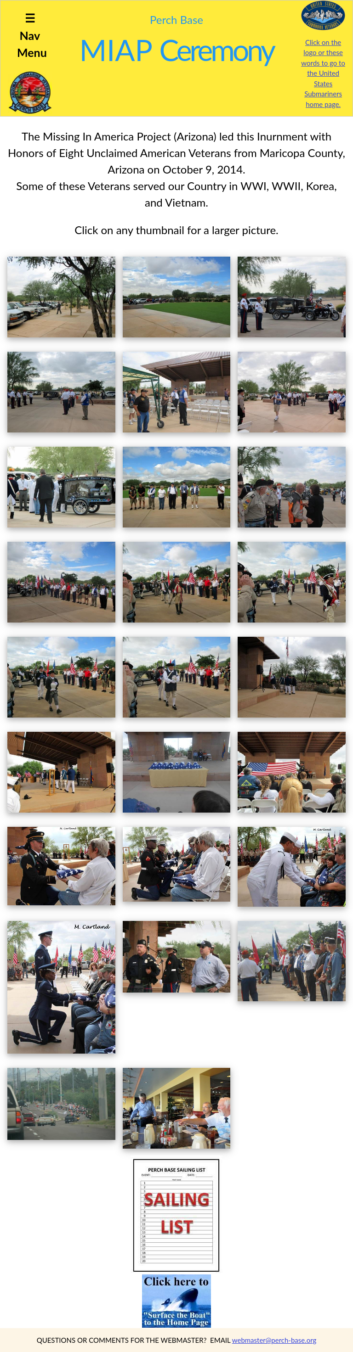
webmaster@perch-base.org (274, 1340)
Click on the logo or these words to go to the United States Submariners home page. (323, 73)
